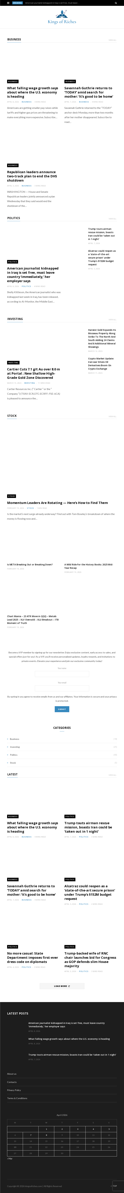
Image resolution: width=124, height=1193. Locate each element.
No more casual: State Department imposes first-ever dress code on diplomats (32, 957)
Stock (12, 416)
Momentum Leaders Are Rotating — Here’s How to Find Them (57, 503)
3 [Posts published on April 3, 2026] (77, 1129)
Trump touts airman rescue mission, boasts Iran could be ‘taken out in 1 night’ (101, 234)
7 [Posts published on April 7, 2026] (30, 1135)
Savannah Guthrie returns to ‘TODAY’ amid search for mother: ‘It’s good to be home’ (88, 92)
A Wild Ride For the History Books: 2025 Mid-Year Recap (88, 566)
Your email (62, 686)
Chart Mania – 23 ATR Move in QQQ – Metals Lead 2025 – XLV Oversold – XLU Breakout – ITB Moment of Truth (33, 620)
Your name (62, 672)
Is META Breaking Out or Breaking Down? (30, 564)
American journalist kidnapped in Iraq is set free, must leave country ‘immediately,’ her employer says (53, 3)
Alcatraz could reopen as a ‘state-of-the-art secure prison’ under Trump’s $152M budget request (102, 257)
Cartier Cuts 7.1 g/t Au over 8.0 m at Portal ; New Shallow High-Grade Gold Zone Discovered (33, 373)
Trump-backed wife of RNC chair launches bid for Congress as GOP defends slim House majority (90, 959)
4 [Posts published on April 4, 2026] (93, 1129)
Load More (62, 986)
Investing (15, 319)
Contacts (12, 1082)
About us (11, 1073)
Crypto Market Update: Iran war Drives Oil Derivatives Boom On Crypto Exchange (101, 363)
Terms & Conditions (17, 1098)
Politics (13, 218)
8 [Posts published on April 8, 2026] (46, 1135)
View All (112, 40)
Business (14, 39)
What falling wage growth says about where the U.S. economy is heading (32, 92)
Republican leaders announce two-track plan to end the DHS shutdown (32, 176)
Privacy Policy (14, 1090)
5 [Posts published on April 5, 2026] (109, 1129)
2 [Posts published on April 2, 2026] (62, 1129)
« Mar (9, 1158)
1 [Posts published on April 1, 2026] (46, 1129)
